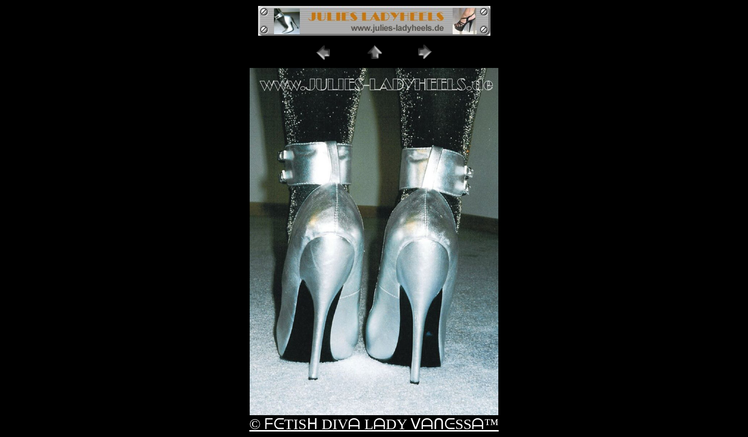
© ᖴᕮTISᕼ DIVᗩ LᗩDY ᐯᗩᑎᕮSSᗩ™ (373, 424)
